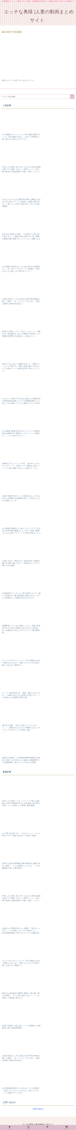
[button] (72, 96)
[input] (38, 96)
